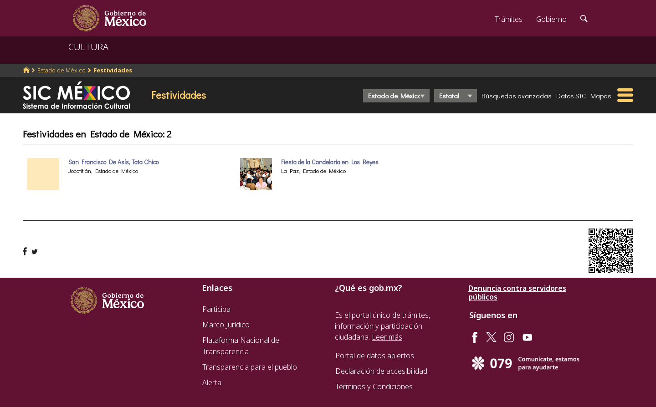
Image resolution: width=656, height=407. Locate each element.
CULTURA (88, 47)
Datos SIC (571, 95)
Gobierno (551, 19)
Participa (216, 309)
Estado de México (61, 70)
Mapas (600, 95)
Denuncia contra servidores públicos (517, 292)
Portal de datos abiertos (374, 356)
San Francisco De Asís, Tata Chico (113, 162)
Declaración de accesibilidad (381, 371)
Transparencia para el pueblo (249, 367)
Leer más (387, 337)
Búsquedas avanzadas (517, 95)
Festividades (112, 70)
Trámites (509, 19)
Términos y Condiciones (374, 387)
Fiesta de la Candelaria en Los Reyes (330, 162)
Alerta (211, 382)
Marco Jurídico (226, 325)
